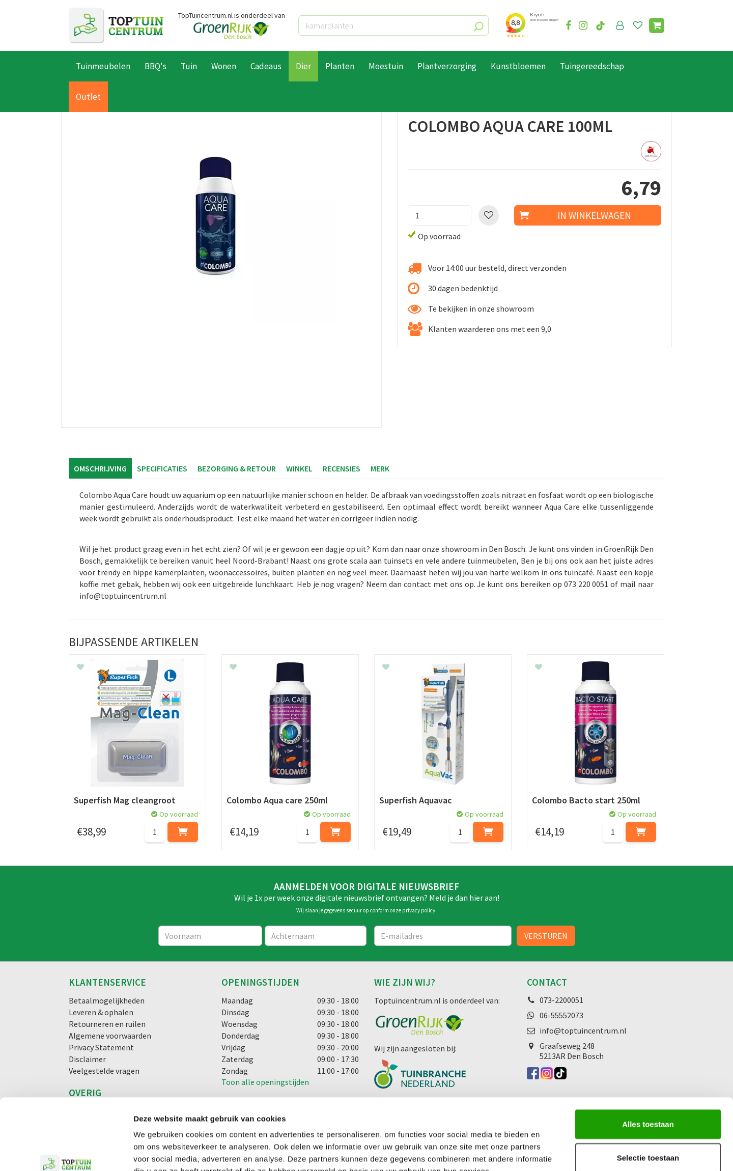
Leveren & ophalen (101, 1012)
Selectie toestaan (648, 1096)
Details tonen (550, 1151)
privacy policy (418, 910)
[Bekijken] (656, 25)
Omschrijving (100, 468)
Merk (380, 468)
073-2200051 (561, 1000)
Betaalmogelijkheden (107, 1000)
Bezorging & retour (237, 468)
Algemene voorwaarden (110, 1035)
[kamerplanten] (393, 25)
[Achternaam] (315, 936)
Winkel (299, 468)
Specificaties (162, 468)
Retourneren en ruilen (107, 1024)
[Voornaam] (210, 936)
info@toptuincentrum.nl (583, 1030)
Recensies (341, 468)
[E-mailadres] (443, 936)
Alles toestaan (648, 1062)
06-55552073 (561, 1015)
